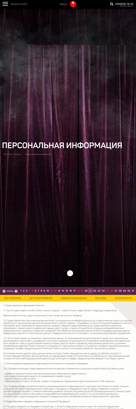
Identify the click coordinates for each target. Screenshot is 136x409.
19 (82, 291)
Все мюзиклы (12, 298)
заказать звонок (126, 6)
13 (59, 291)
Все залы (101, 298)
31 (133, 291)
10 (48, 291)
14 (63, 291)
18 (78, 291)
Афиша (63, 4)
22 (94, 291)
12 (55, 291)
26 (111, 291)
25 (107, 291)
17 (74, 291)
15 (67, 291)
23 (99, 291)
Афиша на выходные (74, 298)
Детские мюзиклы (41, 298)
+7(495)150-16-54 (123, 4)
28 (120, 291)
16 (70, 291)
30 (128, 291)
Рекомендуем (123, 298)
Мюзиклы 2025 (19, 4)
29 (124, 291)
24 (103, 291)
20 (86, 291)
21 (90, 291)
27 (116, 291)
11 (51, 291)
